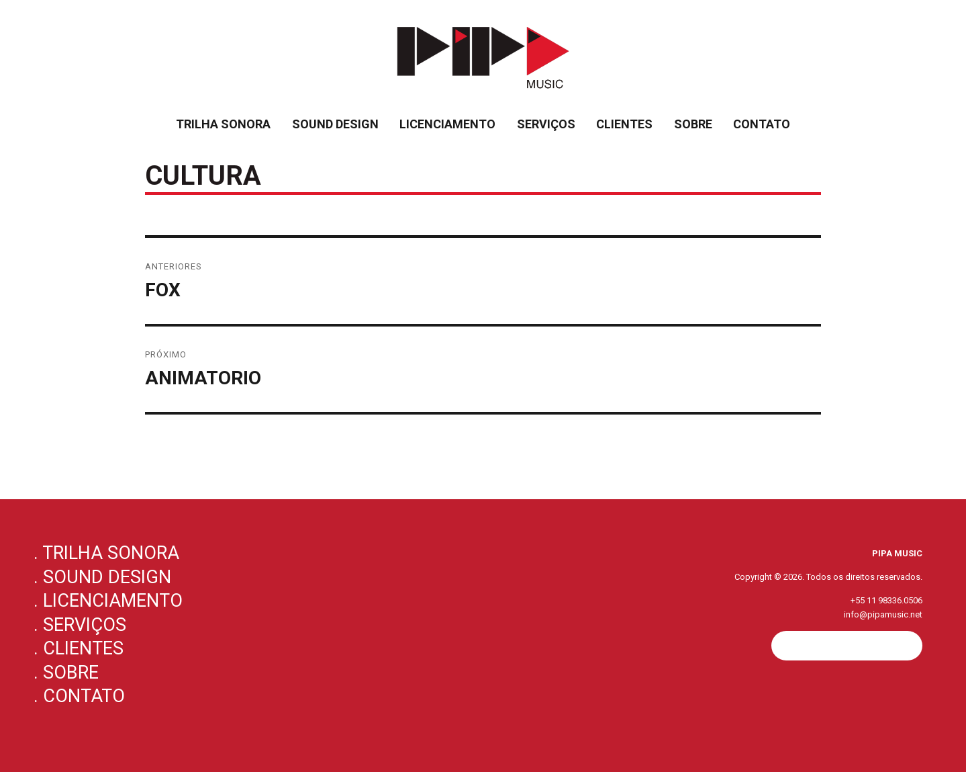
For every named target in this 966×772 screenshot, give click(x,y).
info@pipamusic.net (883, 614)
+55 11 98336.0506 (886, 600)
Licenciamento (447, 124)
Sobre (693, 124)
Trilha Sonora (223, 124)
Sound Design (335, 124)
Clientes (624, 124)
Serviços (546, 124)
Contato (761, 124)
